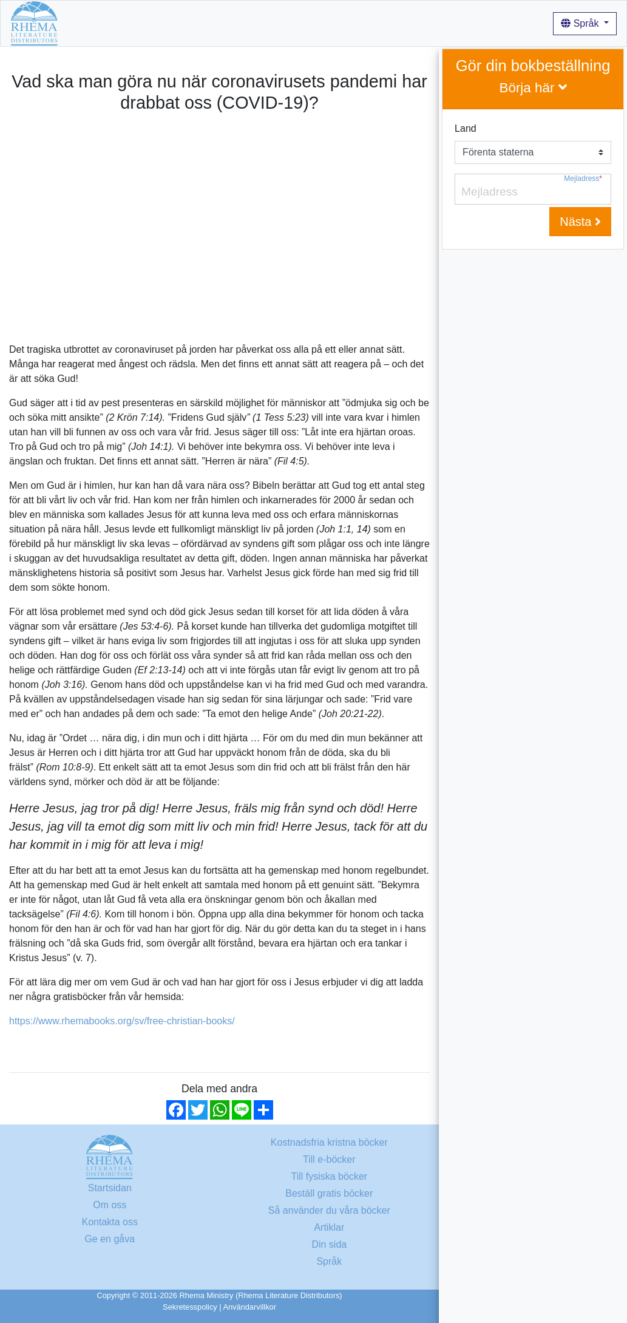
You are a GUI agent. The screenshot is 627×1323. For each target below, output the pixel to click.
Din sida (329, 1244)
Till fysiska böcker (329, 1176)
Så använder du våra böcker (352, 23)
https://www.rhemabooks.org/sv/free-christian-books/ (122, 1021)
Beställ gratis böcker (329, 1193)
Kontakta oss (110, 1222)
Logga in (481, 23)
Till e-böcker (329, 1159)
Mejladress (583, 179)
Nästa (580, 221)
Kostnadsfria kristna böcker (180, 23)
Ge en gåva (109, 1239)
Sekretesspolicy (190, 1306)
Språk (581, 23)
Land (465, 128)
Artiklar (438, 23)
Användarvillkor (249, 1306)
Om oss (265, 23)
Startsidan (90, 23)
